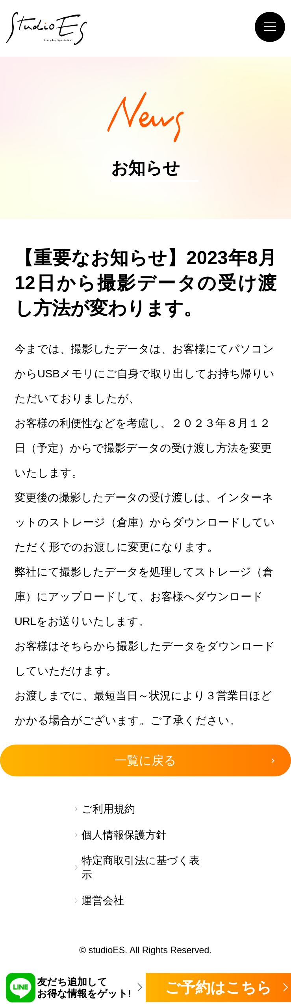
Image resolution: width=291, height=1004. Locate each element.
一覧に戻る (145, 760)
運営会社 (103, 901)
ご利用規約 (108, 809)
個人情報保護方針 (124, 835)
